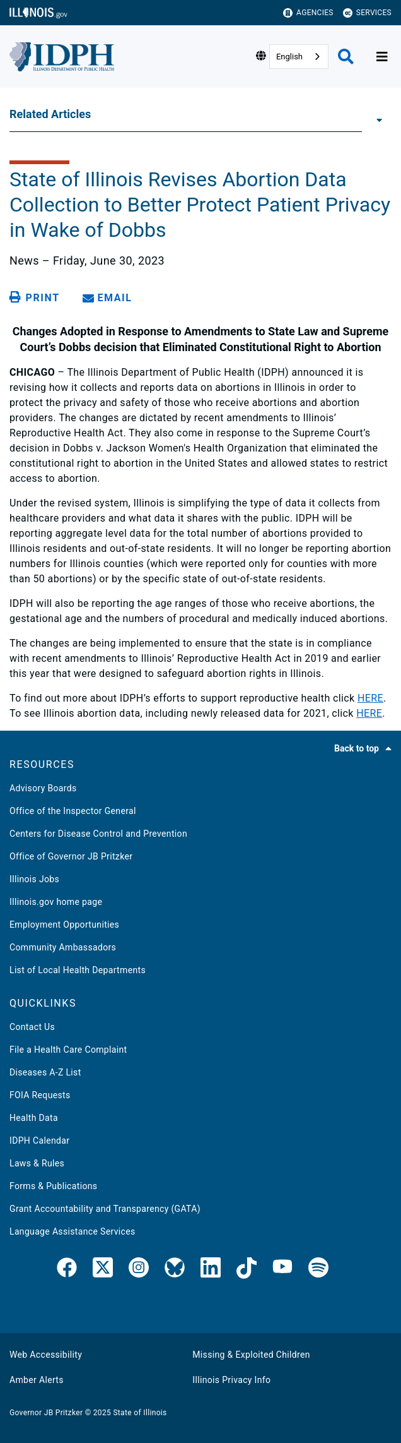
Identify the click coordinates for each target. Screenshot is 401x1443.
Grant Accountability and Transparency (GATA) (104, 1209)
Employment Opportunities (64, 924)
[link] (67, 1270)
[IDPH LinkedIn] (210, 1270)
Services (367, 13)
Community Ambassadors (62, 947)
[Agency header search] (346, 56)
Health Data (33, 1118)
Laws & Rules (36, 1163)
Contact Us (32, 1027)
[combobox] (298, 56)
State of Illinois (139, 1412)
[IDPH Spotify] (318, 1270)
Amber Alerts (36, 1380)
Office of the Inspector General (72, 811)
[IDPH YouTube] (282, 1270)
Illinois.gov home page (55, 902)
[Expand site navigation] (382, 57)
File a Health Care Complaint (68, 1050)
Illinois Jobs (34, 879)
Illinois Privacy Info (231, 1380)
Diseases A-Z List (45, 1072)
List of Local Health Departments (77, 970)
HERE (370, 698)
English (289, 56)
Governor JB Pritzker (46, 1412)
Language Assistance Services (72, 1231)
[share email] (110, 297)
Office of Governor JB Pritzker (70, 856)
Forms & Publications (53, 1186)
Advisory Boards (43, 788)
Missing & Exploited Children (251, 1355)
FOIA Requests (40, 1095)
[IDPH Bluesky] (175, 1270)
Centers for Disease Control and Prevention (98, 834)
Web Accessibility (45, 1355)
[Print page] (36, 297)
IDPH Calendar (39, 1140)
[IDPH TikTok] (246, 1270)
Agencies (308, 13)
